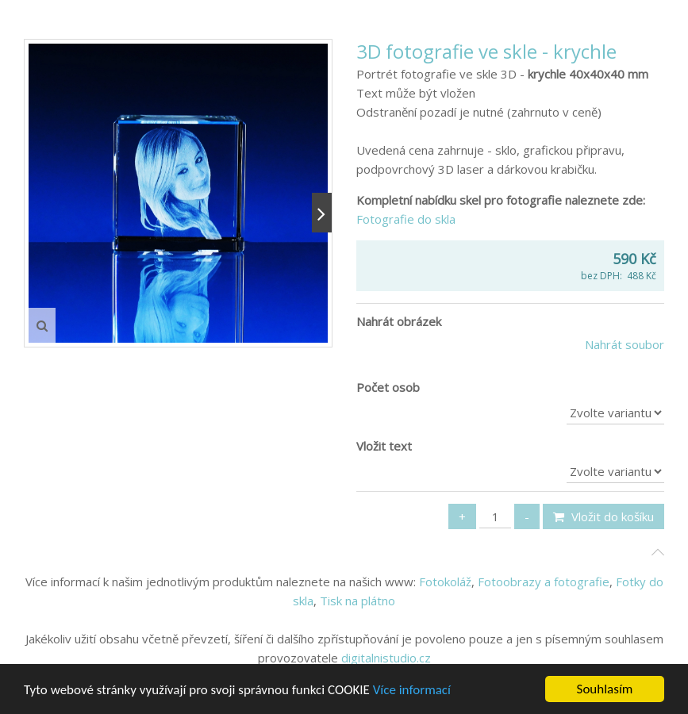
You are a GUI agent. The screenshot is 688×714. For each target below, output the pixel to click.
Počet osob (388, 387)
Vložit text (384, 446)
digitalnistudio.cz (386, 658)
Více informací (412, 690)
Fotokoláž (445, 581)
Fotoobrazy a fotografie (543, 581)
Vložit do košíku (603, 516)
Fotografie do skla (407, 219)
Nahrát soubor (624, 344)
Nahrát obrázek (398, 321)
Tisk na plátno (357, 600)
